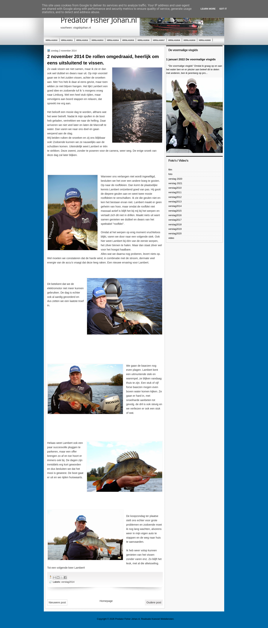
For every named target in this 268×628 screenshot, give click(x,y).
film (170, 169)
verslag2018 (174, 40)
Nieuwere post (57, 602)
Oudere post (153, 602)
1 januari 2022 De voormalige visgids (191, 59)
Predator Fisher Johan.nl (99, 20)
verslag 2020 (175, 178)
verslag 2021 (175, 183)
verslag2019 (189, 40)
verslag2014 (113, 40)
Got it (223, 8)
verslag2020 (205, 40)
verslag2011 (67, 40)
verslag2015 (128, 40)
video (171, 238)
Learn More (208, 8)
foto (170, 174)
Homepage (106, 600)
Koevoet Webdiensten (163, 619)
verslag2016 (143, 40)
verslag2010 (51, 40)
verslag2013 (98, 40)
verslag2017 (159, 40)
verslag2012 (82, 40)
